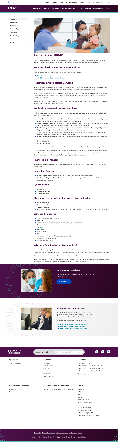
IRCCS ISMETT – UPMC (44, 76)
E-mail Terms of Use (83, 405)
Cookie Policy (73, 433)
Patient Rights (13, 389)
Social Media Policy (83, 400)
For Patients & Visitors (70, 8)
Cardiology (46, 374)
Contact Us (37, 433)
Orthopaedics (14, 32)
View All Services (48, 377)
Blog (61, 2)
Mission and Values (83, 389)
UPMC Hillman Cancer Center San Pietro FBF (74, 324)
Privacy (79, 397)
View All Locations (83, 374)
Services (46, 8)
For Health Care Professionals (92, 8)
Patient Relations (14, 392)
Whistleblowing (71, 2)
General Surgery (48, 366)
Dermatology (13, 22)
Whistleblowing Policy (84, 410)
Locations (55, 8)
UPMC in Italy (81, 392)
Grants (79, 394)
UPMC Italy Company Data (85, 413)
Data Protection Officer (84, 408)
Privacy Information (62, 433)
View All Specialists (15, 363)
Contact (82, 2)
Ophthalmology (14, 29)
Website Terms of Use (48, 433)
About (108, 8)
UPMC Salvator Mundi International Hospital (51, 78)
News (55, 2)
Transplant (13, 39)
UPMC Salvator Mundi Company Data (88, 415)
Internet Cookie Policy (84, 402)
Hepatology (13, 26)
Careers (47, 2)
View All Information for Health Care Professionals (58, 389)
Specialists (37, 8)
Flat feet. (40, 227)
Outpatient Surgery (15, 36)
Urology (12, 42)
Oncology (46, 368)
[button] (12, 2)
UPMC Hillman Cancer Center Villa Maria (72, 326)
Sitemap (80, 433)
